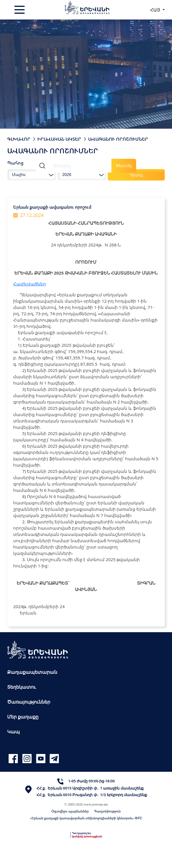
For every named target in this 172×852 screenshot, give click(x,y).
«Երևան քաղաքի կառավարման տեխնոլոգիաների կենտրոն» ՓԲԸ (86, 818)
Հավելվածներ (29, 284)
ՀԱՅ (155, 10)
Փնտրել (124, 165)
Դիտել (136, 175)
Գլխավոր (18, 139)
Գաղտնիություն (107, 811)
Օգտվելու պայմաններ (70, 811)
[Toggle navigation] (20, 10)
